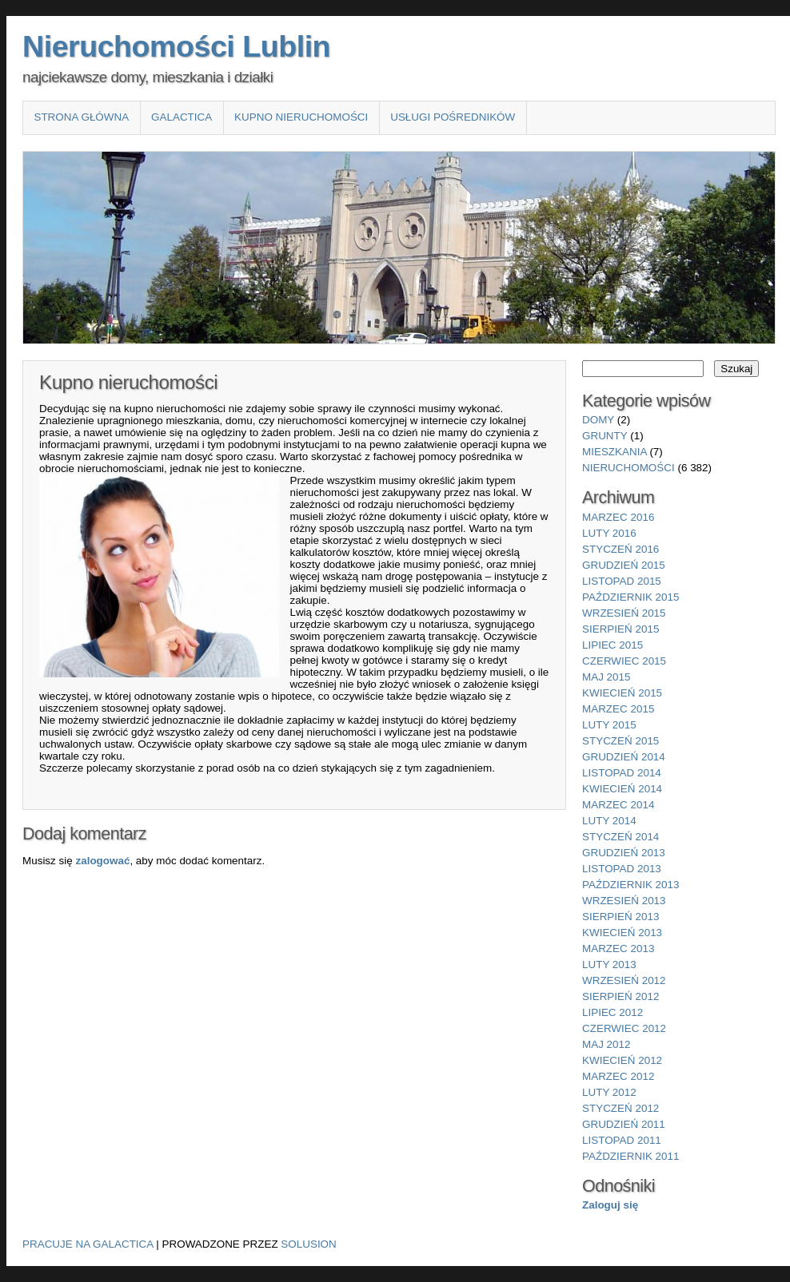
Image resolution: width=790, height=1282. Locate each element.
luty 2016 (609, 533)
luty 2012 (609, 1092)
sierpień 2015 (620, 629)
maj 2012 (606, 1044)
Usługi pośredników (452, 117)
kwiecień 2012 (622, 1060)
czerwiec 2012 (624, 1028)
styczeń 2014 (620, 837)
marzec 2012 (618, 1076)
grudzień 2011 (623, 1124)
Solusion (308, 1244)
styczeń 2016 (620, 549)
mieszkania (614, 452)
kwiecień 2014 (622, 789)
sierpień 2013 (620, 917)
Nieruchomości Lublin (176, 46)
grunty (605, 436)
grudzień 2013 (623, 853)
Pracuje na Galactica (88, 1244)
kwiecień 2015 (622, 693)
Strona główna (81, 117)
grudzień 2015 (623, 565)
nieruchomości (628, 468)
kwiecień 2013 (622, 933)
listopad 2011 (621, 1140)
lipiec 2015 (612, 645)
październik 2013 (630, 885)
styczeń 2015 (620, 741)
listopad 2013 (621, 869)
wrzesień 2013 (624, 901)
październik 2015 (630, 597)
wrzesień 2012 (624, 980)
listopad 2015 (621, 581)
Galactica (181, 117)
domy (598, 420)
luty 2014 (609, 821)
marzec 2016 (618, 517)
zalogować (102, 861)
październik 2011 (630, 1156)
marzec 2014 (618, 805)
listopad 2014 (621, 773)
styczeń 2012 (620, 1108)
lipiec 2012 (612, 1012)
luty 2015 (609, 725)
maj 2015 (606, 677)
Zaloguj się (610, 1205)
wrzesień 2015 (624, 613)
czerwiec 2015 (624, 661)
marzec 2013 (618, 949)
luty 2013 (609, 964)
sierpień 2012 (620, 996)
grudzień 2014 (623, 757)
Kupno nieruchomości (301, 117)
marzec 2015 (618, 709)
